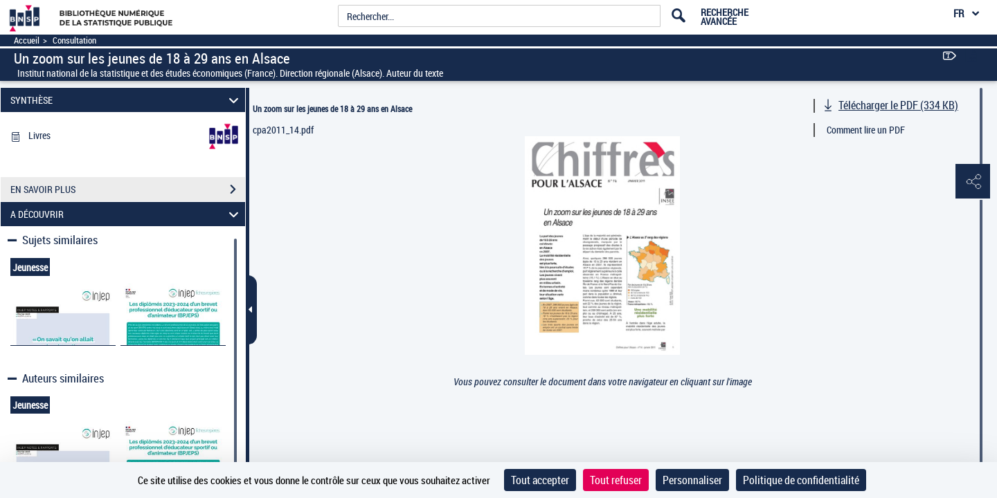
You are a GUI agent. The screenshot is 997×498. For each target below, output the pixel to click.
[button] (972, 182)
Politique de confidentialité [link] (801, 480)
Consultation (74, 40)
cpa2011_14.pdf (283, 129)
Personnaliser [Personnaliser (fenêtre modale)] (692, 480)
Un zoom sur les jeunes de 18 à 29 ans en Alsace (332, 108)
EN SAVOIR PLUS (127, 189)
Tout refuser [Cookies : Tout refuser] (616, 480)
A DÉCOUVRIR (126, 214)
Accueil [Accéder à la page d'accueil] (26, 40)
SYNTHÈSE (126, 100)
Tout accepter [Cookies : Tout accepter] (540, 480)
